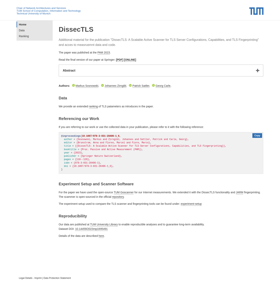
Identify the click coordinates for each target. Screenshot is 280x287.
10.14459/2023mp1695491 (91, 228)
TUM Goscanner (124, 192)
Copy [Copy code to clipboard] (257, 135)
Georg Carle (163, 85)
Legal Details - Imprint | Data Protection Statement (45, 278)
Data (22, 30)
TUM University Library (104, 224)
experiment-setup (191, 203)
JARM (239, 192)
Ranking (24, 36)
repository (118, 196)
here (101, 235)
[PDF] (119, 59)
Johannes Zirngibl (115, 85)
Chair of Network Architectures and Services (41, 8)
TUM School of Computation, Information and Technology (49, 10)
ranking (93, 106)
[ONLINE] (130, 59)
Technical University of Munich (34, 13)
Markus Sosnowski (87, 85)
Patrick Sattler (140, 85)
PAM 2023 (103, 52)
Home (22, 24)
